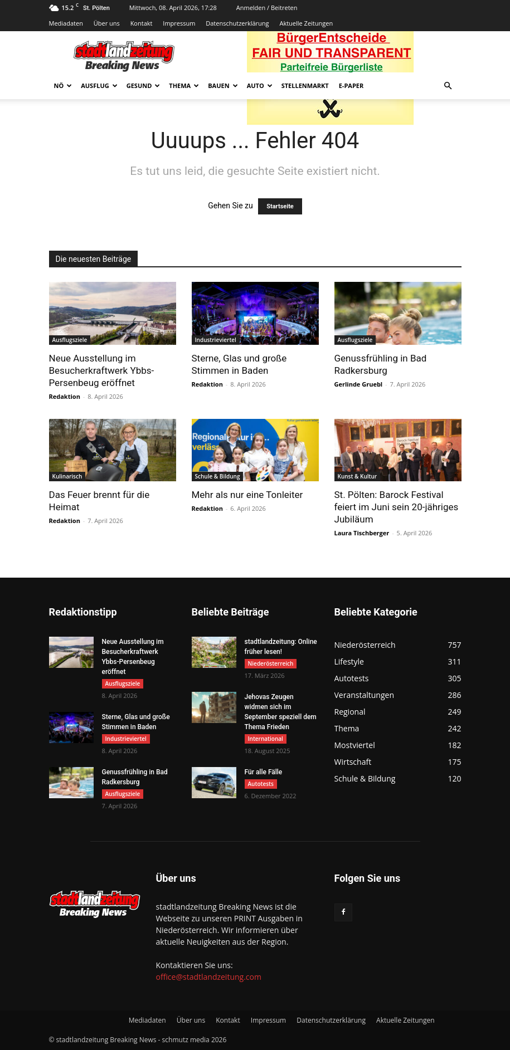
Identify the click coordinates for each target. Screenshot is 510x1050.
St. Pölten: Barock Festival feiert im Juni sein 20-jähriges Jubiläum (396, 507)
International (265, 739)
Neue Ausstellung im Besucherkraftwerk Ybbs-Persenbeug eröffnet (101, 370)
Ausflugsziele (70, 340)
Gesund (144, 85)
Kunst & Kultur (357, 476)
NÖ (63, 85)
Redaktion (64, 396)
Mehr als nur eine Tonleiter (247, 494)
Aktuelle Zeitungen (306, 23)
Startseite (280, 206)
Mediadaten (66, 23)
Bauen (222, 85)
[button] (448, 86)
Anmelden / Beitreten (267, 7)
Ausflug (99, 85)
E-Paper (351, 85)
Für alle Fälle (264, 772)
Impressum (179, 23)
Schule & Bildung (217, 476)
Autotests (261, 784)
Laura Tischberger (362, 533)
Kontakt (141, 23)
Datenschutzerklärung (237, 23)
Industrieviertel (215, 340)
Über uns (107, 23)
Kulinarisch (67, 476)
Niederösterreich (271, 663)
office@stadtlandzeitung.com (208, 976)
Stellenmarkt (305, 85)
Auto (260, 85)
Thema (184, 85)
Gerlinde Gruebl (358, 384)
